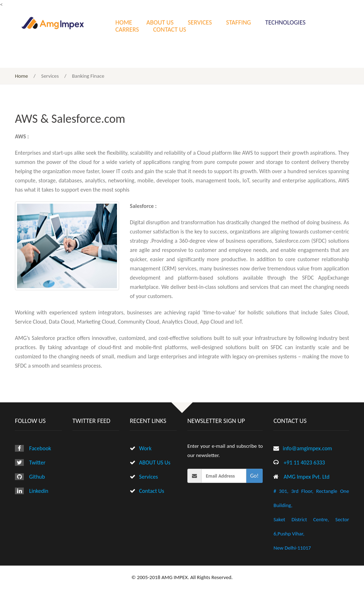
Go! (254, 475)
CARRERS (127, 28)
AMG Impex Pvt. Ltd (307, 476)
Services (148, 476)
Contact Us (151, 491)
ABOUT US (159, 21)
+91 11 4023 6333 (304, 462)
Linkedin (38, 491)
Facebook (40, 448)
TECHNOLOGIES (285, 21)
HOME (124, 21)
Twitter (37, 462)
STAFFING (238, 21)
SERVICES (200, 21)
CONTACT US (169, 28)
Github (37, 476)
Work (145, 448)
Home (21, 76)
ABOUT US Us (154, 462)
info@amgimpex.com (307, 448)
